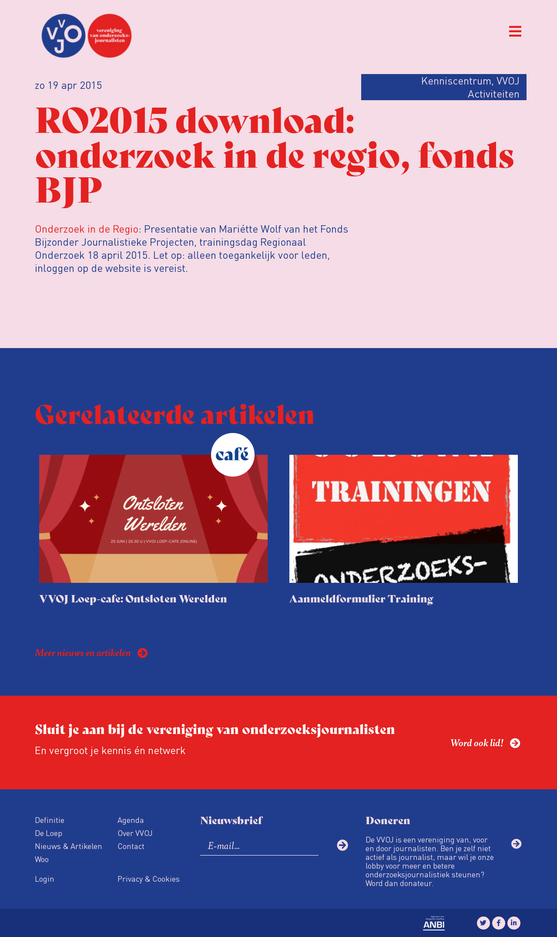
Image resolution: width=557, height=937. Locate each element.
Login (44, 878)
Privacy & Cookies (148, 878)
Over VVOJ (135, 833)
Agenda (130, 820)
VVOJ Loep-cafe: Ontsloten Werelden (133, 597)
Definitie (49, 820)
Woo (42, 859)
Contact (130, 846)
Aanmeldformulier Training (361, 597)
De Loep (48, 833)
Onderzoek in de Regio (86, 228)
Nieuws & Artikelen (68, 846)
